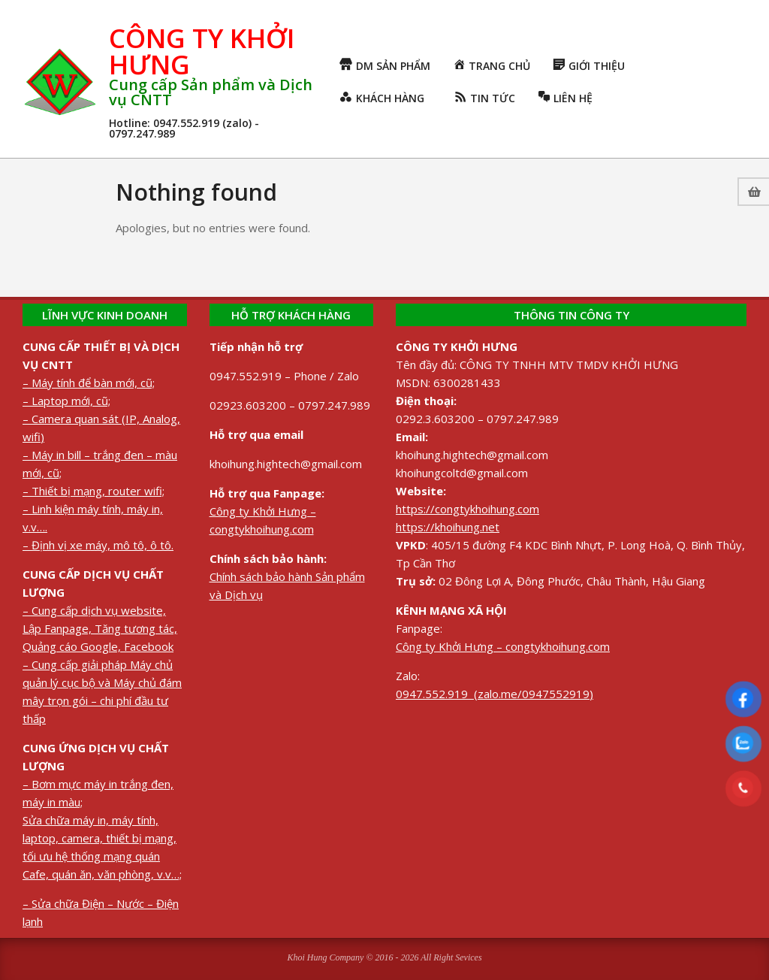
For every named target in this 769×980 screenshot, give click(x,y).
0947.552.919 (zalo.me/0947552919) (494, 693)
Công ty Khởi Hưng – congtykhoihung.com (503, 646)
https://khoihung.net (447, 526)
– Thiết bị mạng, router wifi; (93, 490)
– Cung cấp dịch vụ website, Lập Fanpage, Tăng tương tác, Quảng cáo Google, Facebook (100, 628)
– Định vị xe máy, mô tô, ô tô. (98, 544)
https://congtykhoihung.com (467, 508)
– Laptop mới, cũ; (66, 400)
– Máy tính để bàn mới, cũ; (89, 382)
